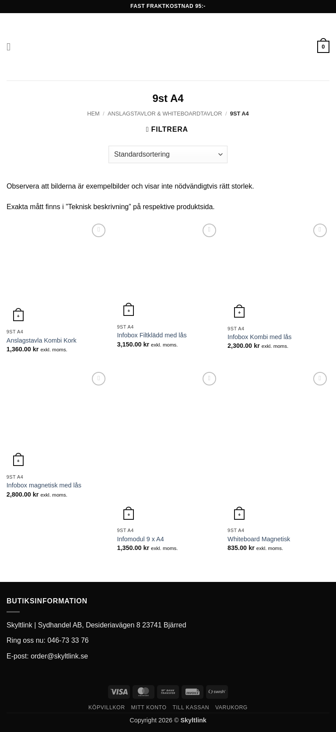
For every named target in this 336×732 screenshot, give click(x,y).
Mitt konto (148, 707)
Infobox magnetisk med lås (44, 485)
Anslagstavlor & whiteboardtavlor (165, 113)
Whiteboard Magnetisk (259, 539)
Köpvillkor (106, 707)
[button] (12, 46)
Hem (93, 113)
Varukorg (231, 707)
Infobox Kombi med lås (259, 336)
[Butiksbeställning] (168, 154)
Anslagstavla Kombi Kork (42, 340)
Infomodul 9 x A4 (140, 539)
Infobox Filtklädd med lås (151, 335)
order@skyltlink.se (59, 655)
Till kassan (190, 707)
